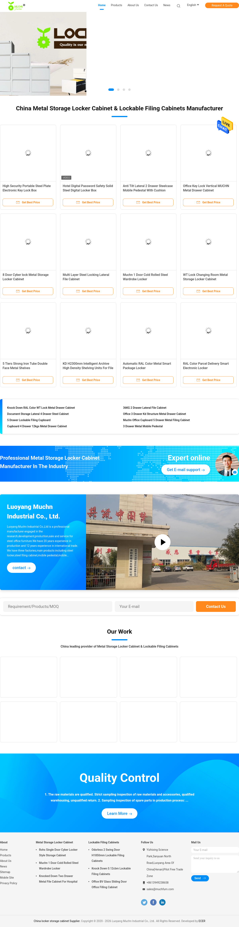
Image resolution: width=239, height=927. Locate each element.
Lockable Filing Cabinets (103, 842)
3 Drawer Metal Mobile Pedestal (143, 427)
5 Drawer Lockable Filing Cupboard (29, 421)
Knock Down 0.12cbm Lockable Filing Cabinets (111, 871)
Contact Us (216, 606)
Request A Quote (222, 5)
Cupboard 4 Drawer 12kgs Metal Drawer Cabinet (37, 427)
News (3, 866)
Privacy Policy (8, 883)
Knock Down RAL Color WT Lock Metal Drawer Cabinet (41, 408)
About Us (5, 860)
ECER (202, 921)
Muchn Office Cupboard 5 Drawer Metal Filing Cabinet (156, 421)
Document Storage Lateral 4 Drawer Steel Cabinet (38, 414)
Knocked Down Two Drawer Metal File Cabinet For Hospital (58, 878)
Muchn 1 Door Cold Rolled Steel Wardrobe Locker (58, 865)
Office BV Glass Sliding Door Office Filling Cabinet (109, 884)
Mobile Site (7, 877)
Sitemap (5, 872)
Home (4, 849)
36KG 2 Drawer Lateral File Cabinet (144, 408)
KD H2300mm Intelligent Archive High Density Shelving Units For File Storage (88, 368)
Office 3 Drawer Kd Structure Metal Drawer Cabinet (154, 414)
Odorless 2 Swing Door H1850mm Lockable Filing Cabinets (108, 855)
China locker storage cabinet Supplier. (57, 921)
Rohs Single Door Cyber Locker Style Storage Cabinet (58, 852)
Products (5, 855)
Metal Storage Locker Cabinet (54, 842)
